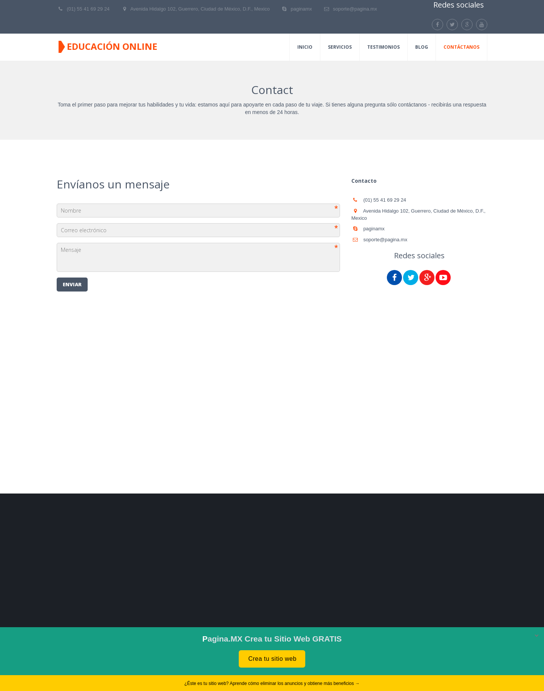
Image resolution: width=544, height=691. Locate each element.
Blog (421, 47)
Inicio (304, 47)
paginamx (301, 9)
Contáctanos (461, 47)
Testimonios (383, 47)
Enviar (72, 284)
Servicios (340, 47)
